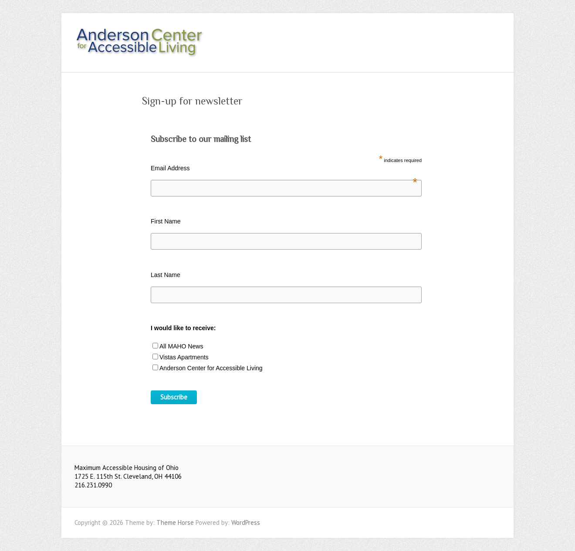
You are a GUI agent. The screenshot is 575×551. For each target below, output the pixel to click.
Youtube (478, 36)
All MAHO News (181, 346)
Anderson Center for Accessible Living (211, 368)
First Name (165, 221)
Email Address (284, 168)
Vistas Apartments (184, 357)
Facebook (465, 36)
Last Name (165, 274)
